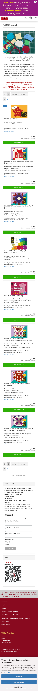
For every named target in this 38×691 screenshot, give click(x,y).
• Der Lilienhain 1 (6, 640)
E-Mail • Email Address (12, 521)
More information (19, 687)
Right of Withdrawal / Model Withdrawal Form (13, 615)
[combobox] (14, 94)
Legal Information (6, 605)
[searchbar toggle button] (25, 18)
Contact (3, 608)
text (8, 544)
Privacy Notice (7, 672)
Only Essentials (19, 682)
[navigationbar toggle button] (35, 18)
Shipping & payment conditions (9, 611)
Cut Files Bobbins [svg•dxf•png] (13, 296)
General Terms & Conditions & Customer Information (15, 618)
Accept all (19, 676)
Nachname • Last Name (12, 533)
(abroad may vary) (9, 131)
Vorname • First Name (12, 527)
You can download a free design (26, 77)
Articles (3, 646)
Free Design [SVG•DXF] (11, 119)
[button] (5, 94)
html (8, 542)
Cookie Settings (5, 624)
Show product (19, 142)
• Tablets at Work (6, 642)
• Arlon (3, 638)
